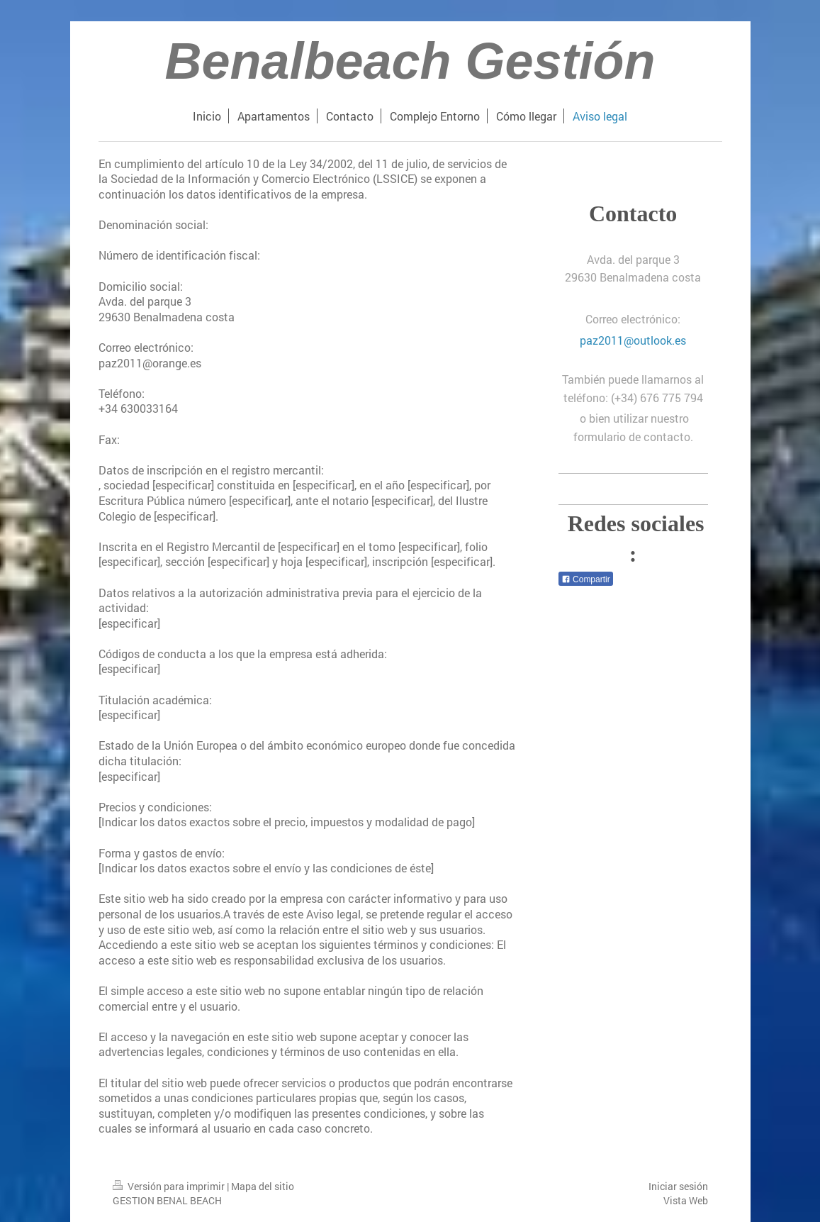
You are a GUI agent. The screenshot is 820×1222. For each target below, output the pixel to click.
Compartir (585, 579)
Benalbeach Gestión (409, 61)
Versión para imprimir (170, 1186)
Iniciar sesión (678, 1186)
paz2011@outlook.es (633, 340)
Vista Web (685, 1200)
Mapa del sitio (262, 1186)
